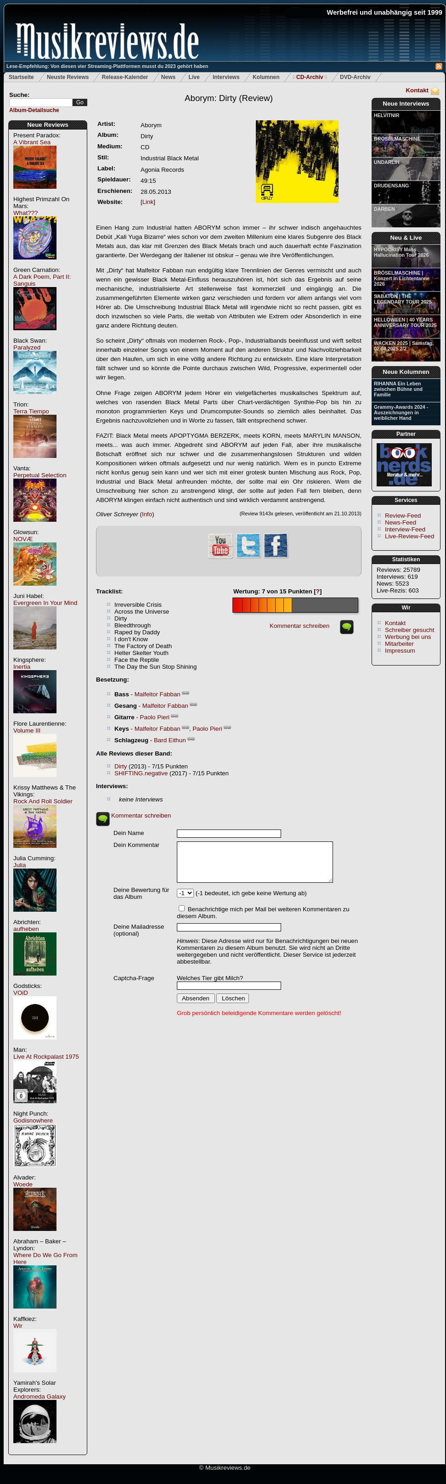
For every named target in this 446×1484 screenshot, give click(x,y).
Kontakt (417, 90)
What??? (25, 212)
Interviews (226, 77)
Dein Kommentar (136, 844)
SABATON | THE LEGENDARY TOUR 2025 (403, 299)
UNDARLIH (387, 162)
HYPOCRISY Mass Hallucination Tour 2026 (401, 252)
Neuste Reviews (68, 77)
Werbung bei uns (408, 636)
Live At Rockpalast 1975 (46, 1056)
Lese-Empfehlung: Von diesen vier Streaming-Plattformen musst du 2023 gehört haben (107, 66)
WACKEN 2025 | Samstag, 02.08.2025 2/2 (404, 345)
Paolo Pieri (154, 717)
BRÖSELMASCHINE (397, 138)
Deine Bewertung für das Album (141, 893)
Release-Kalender (125, 77)
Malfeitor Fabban (158, 694)
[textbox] (41, 102)
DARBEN (384, 209)
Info (147, 514)
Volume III (26, 730)
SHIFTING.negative (141, 773)
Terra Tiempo (31, 411)
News (168, 77)
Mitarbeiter (399, 643)
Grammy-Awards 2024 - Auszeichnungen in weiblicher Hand (401, 412)
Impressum (400, 650)
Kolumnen (266, 77)
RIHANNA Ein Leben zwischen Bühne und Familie (398, 389)
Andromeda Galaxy (39, 1396)
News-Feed (400, 522)
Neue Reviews (47, 124)
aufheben (26, 928)
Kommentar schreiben (299, 625)
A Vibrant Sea (32, 142)
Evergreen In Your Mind (45, 602)
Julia (19, 865)
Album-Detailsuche (34, 110)
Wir (18, 1325)
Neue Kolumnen (406, 371)
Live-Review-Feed (409, 536)
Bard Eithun (170, 740)
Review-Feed (403, 515)
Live (194, 77)
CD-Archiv (309, 77)
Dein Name (128, 832)
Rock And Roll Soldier (43, 801)
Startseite (21, 77)
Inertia (21, 666)
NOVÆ (23, 539)
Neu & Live (406, 237)
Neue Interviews (406, 103)
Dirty (120, 766)
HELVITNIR (386, 115)
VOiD (20, 992)
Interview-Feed (405, 529)
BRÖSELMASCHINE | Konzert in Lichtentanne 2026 (401, 278)
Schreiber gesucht (409, 629)
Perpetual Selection (40, 475)
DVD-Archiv (355, 77)
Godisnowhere (33, 1120)
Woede (23, 1184)
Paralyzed (26, 347)
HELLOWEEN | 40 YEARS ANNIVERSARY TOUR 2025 (405, 322)
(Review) (229, 98)
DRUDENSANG (391, 185)
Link (147, 201)
